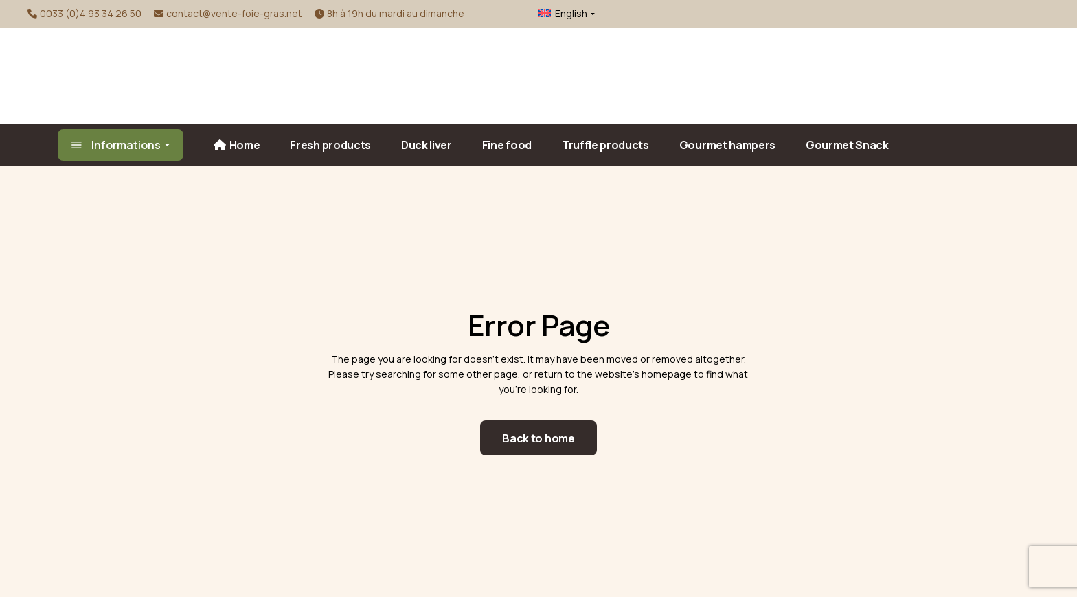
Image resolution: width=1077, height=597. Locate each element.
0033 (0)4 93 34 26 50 (90, 13)
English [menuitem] (571, 13)
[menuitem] (558, 13)
